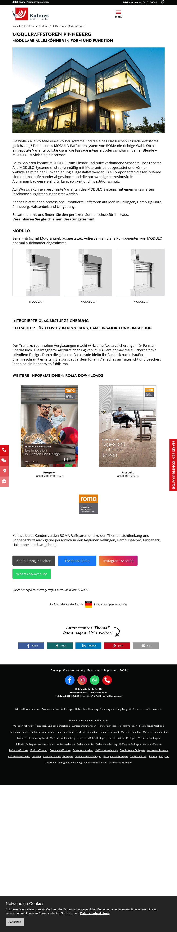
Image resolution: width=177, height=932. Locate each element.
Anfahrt (124, 670)
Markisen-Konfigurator (173, 465)
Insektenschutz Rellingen (88, 756)
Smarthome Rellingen (95, 762)
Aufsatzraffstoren (18, 750)
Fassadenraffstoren (60, 750)
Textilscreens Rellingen (132, 750)
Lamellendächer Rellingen (122, 738)
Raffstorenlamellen (83, 750)
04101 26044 (72, 696)
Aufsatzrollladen (66, 744)
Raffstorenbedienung (106, 750)
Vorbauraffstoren (152, 744)
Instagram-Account (118, 560)
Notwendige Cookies (25, 904)
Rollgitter (164, 756)
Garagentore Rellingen (115, 756)
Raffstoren (58, 26)
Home (31, 26)
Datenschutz (94, 670)
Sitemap (56, 670)
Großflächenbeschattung (42, 732)
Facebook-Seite (77, 560)
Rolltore (153, 756)
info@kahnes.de (112, 696)
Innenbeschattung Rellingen (58, 756)
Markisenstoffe (65, 732)
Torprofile (50, 762)
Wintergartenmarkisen (84, 725)
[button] (31, 645)
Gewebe (36, 756)
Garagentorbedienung (70, 762)
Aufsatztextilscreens (19, 756)
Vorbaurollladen (46, 744)
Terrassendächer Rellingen (91, 738)
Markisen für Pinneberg (62, 738)
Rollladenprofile (85, 744)
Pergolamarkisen (128, 725)
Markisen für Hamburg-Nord (32, 738)
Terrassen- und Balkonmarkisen (53, 725)
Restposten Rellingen (120, 762)
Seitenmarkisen (18, 732)
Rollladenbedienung (106, 744)
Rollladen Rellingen (26, 744)
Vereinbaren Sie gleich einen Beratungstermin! (53, 219)
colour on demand (109, 732)
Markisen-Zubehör (131, 732)
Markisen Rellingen (23, 725)
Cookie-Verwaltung (74, 670)
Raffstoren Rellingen (130, 744)
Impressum (110, 670)
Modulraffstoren (38, 750)
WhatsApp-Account (31, 574)
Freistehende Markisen (151, 725)
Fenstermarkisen (107, 725)
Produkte (43, 26)
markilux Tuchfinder (86, 732)
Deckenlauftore (138, 756)
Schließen (14, 922)
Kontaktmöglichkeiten (33, 560)
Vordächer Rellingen (149, 738)
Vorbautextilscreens (157, 750)
